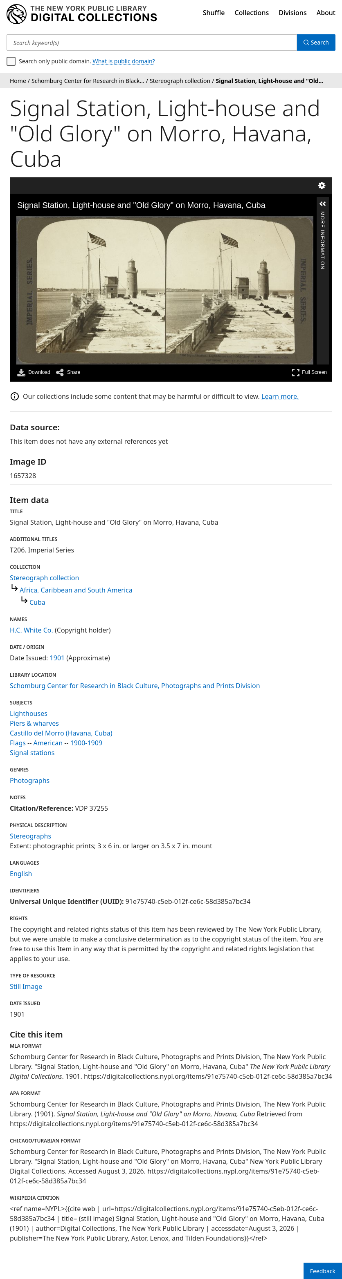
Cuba (37, 602)
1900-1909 (86, 742)
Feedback (322, 1271)
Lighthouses (28, 713)
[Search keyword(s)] (152, 42)
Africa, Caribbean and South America (76, 590)
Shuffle (214, 12)
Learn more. (280, 396)
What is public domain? (124, 61)
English (21, 873)
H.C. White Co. (31, 630)
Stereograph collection (44, 577)
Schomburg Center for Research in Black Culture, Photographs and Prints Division (135, 685)
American (48, 742)
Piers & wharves (34, 723)
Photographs (30, 780)
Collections (252, 12)
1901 (57, 657)
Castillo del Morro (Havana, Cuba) (61, 733)
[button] (323, 204)
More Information (322, 214)
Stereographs (30, 836)
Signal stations (32, 752)
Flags (18, 742)
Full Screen (309, 372)
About (326, 12)
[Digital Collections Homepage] (82, 14)
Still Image (26, 986)
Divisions (292, 12)
